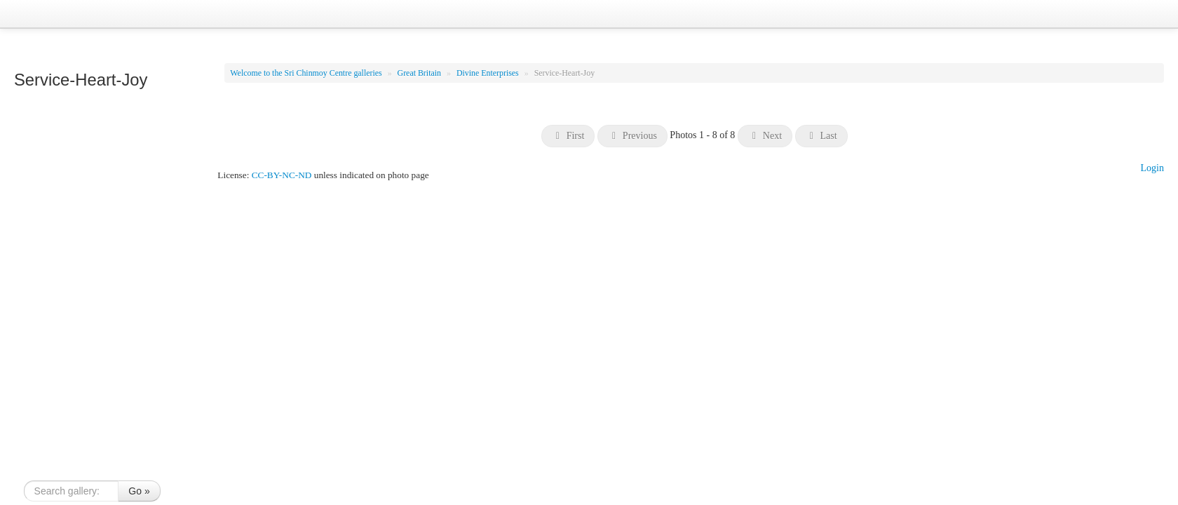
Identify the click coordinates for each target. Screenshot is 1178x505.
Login (1152, 168)
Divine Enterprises (488, 73)
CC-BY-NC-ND (282, 175)
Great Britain (420, 73)
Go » (138, 491)
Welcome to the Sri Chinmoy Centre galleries (307, 73)
